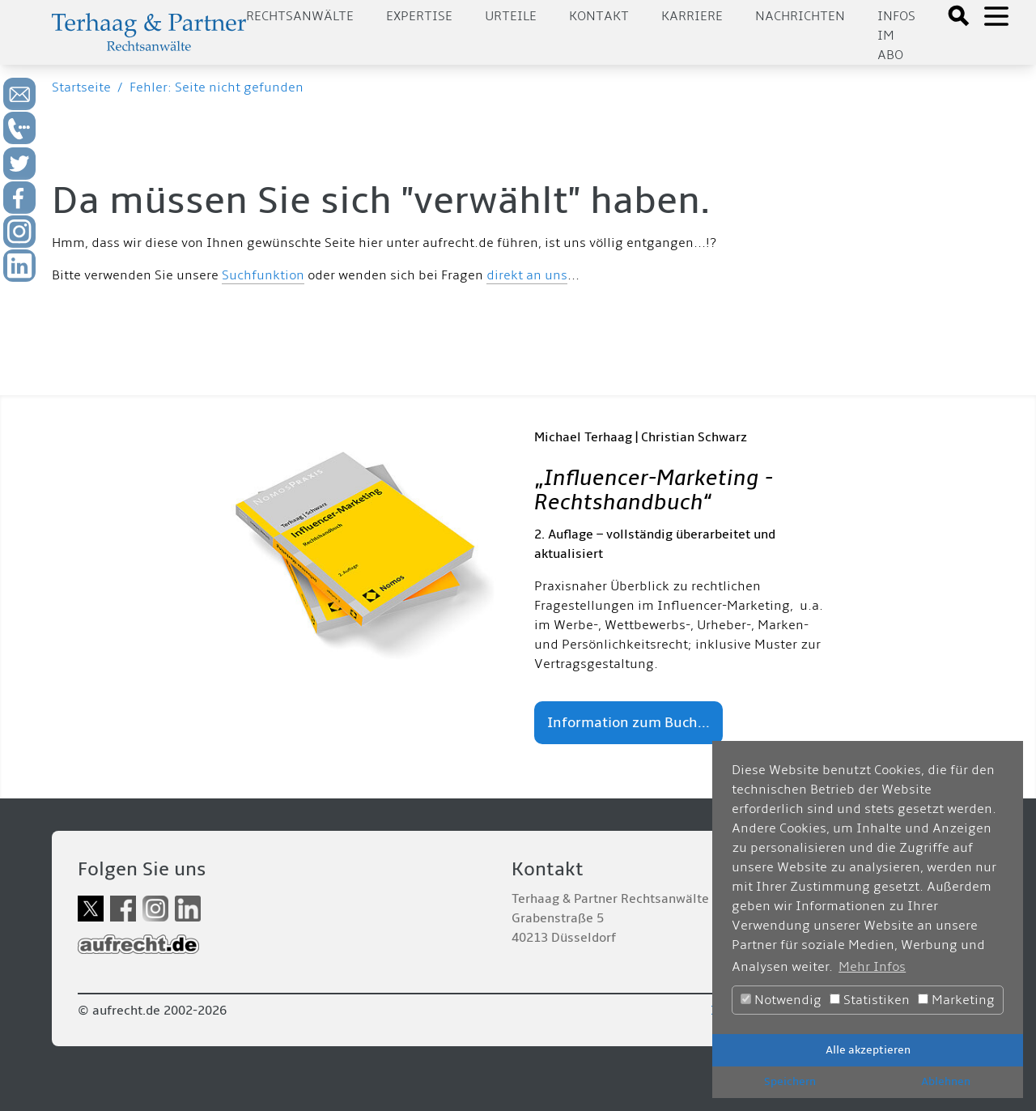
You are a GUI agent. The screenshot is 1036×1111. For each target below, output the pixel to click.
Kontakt (599, 16)
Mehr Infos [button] (872, 967)
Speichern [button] (790, 1081)
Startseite (81, 87)
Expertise (419, 16)
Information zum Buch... (628, 722)
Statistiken (870, 1000)
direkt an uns (526, 275)
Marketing (956, 1000)
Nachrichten (800, 16)
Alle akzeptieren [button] (868, 1050)
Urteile (511, 16)
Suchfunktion (263, 275)
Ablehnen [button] (945, 1081)
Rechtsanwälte (300, 16)
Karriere (692, 16)
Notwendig (781, 1000)
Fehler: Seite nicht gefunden (217, 87)
